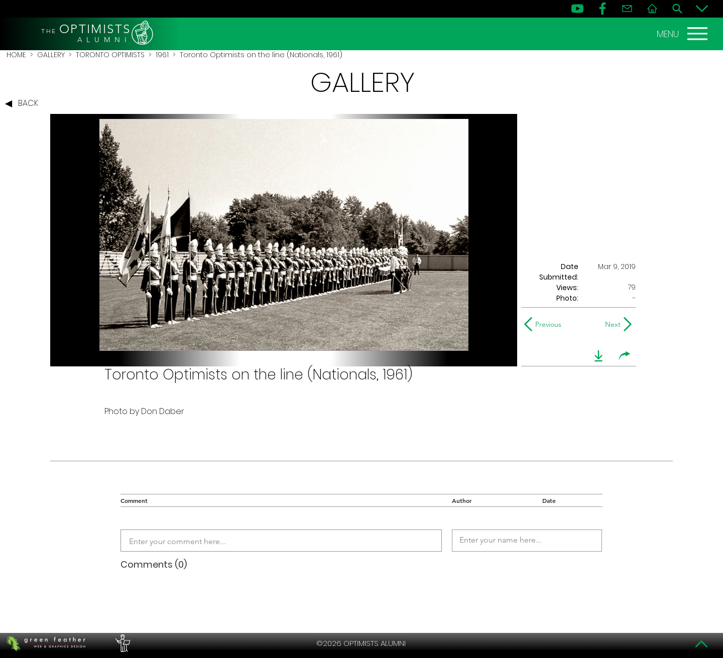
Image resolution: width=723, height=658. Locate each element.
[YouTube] (577, 9)
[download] (598, 356)
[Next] (611, 324)
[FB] (602, 9)
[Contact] (627, 9)
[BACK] (24, 104)
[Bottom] (701, 9)
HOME (16, 55)
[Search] (677, 9)
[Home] (652, 9)
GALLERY (51, 55)
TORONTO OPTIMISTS (110, 55)
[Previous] (545, 324)
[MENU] (683, 33)
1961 (162, 55)
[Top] (701, 644)
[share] (625, 356)
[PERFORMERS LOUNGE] (121, 643)
